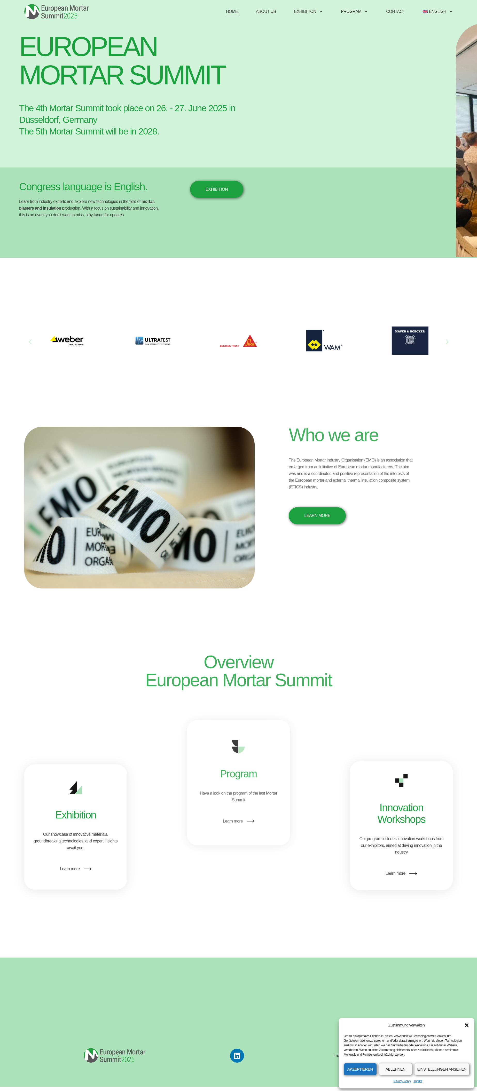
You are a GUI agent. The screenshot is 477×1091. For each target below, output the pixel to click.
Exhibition (308, 11)
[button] (466, 1025)
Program (354, 11)
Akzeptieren (360, 1069)
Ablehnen (395, 1069)
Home (232, 11)
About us (266, 11)
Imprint (417, 1081)
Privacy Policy (402, 1081)
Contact (395, 11)
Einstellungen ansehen (441, 1069)
